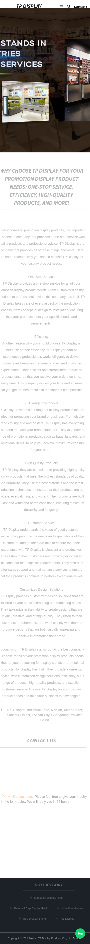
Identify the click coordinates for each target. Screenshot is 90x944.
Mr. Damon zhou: (17, 799)
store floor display (73, 908)
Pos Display (67, 918)
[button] (61, 6)
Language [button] (80, 6)
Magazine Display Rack (49, 897)
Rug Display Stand (34, 918)
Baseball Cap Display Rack (31, 908)
